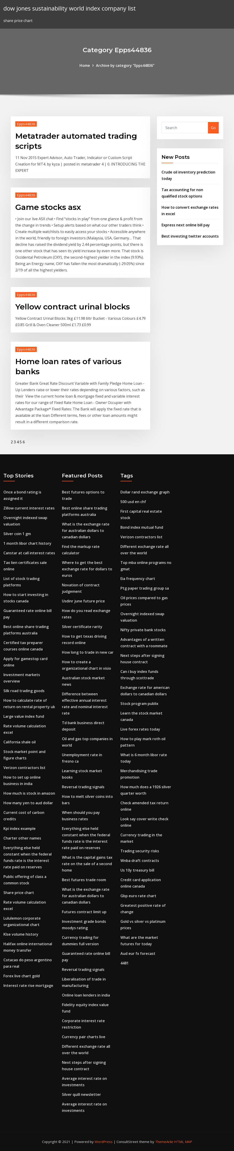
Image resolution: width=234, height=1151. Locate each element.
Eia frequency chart (137, 578)
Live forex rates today (140, 729)
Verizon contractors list (24, 767)
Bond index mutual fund (141, 527)
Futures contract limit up (84, 911)
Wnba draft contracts (139, 860)
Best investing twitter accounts (190, 236)
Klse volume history (20, 934)
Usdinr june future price (83, 601)
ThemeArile (164, 1141)
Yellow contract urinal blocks (72, 306)
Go (213, 127)
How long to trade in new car (88, 652)
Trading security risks (139, 850)
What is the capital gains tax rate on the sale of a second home (87, 864)
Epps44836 (26, 124)
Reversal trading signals (83, 786)
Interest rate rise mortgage (28, 985)
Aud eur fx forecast (137, 953)
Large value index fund (23, 716)
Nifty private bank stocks (143, 629)
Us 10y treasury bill (137, 870)
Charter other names (22, 838)
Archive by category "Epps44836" (125, 65)
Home (85, 65)
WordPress (104, 1141)
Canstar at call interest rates (29, 552)
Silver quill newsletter (81, 1094)
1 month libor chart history (27, 543)
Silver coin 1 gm (17, 533)
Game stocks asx (48, 207)
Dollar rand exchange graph (145, 492)
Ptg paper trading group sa (144, 588)
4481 (124, 963)
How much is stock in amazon (29, 793)
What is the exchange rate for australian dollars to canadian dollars (85, 530)
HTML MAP (183, 1141)
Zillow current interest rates (29, 508)
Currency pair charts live (83, 1036)
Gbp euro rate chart (138, 895)
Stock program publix (139, 703)
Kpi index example (19, 828)
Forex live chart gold (21, 975)
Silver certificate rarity (82, 626)
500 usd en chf (133, 501)
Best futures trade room (84, 879)
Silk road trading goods (24, 690)
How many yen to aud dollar (28, 802)
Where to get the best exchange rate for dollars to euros (87, 569)
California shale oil (19, 742)
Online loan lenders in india (86, 995)
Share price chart (18, 892)
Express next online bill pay (186, 224)
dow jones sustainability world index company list (69, 8)
